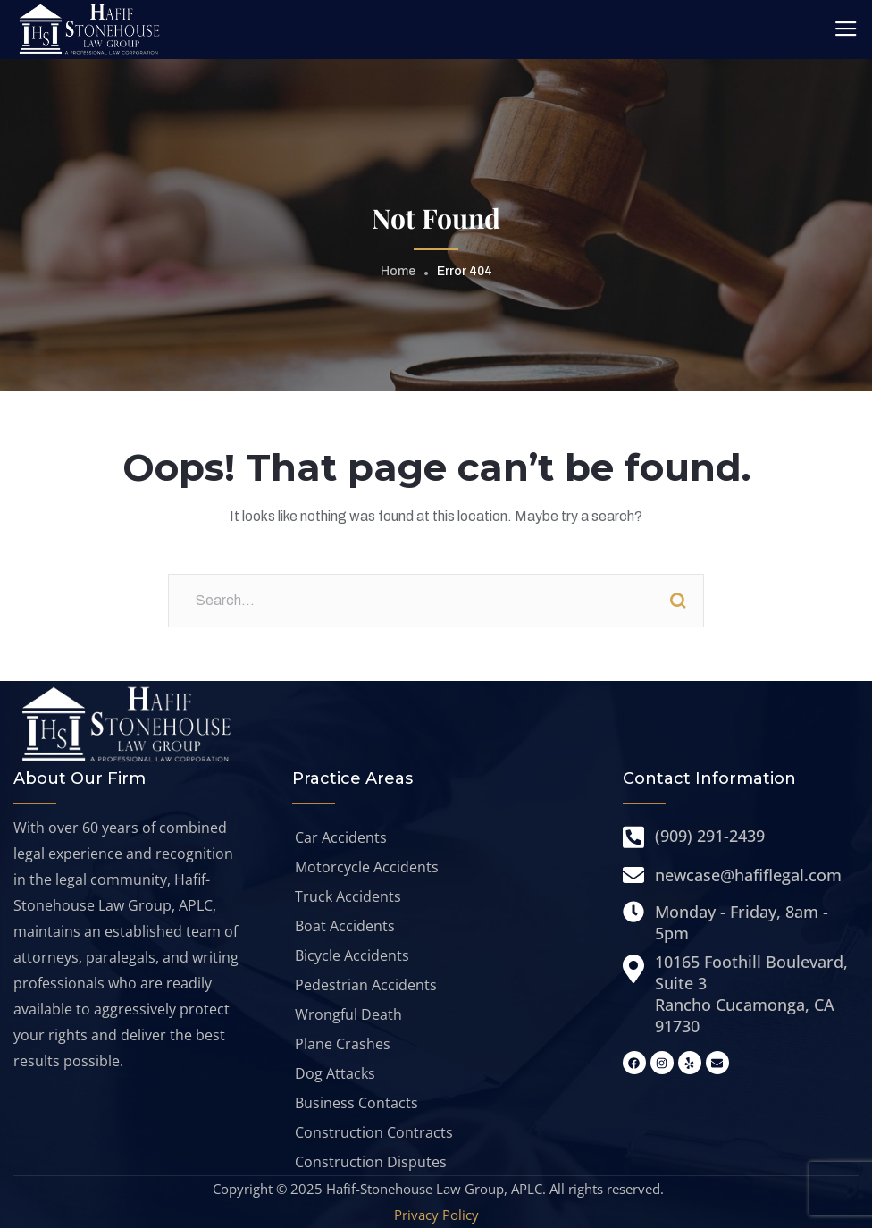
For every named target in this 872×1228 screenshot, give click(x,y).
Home (398, 271)
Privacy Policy (436, 1215)
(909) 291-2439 (710, 835)
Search (677, 600)
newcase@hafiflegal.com (748, 875)
